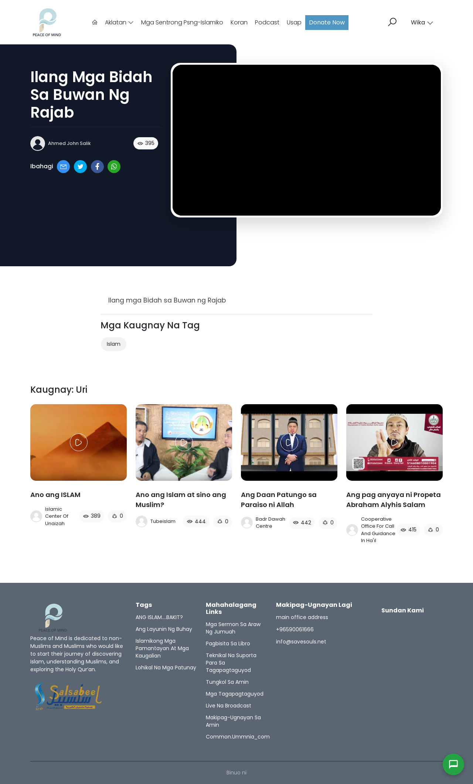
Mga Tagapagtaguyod (234, 693)
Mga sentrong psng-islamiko (182, 22)
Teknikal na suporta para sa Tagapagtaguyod (231, 663)
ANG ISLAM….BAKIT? (159, 617)
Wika (422, 22)
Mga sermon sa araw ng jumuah (233, 628)
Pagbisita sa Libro (228, 643)
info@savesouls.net (301, 641)
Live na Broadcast (228, 705)
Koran (239, 22)
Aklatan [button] (119, 22)
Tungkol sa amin (227, 682)
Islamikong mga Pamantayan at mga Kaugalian (162, 648)
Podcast (267, 22)
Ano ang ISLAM (55, 494)
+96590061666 (295, 629)
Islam (113, 344)
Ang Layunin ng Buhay (164, 629)
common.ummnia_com (238, 736)
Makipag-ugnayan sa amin (233, 721)
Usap (294, 22)
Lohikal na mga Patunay (166, 667)
